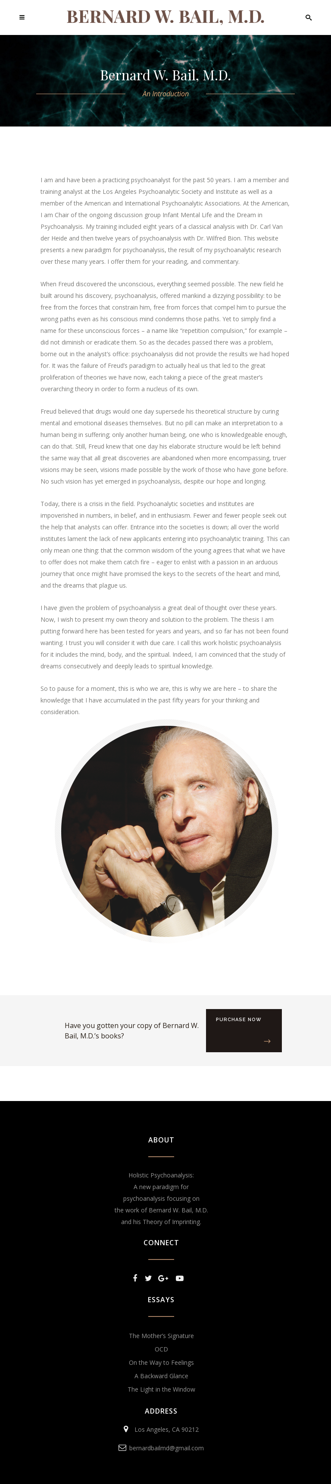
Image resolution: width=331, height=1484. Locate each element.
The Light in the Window (161, 1389)
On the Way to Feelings (161, 1362)
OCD (161, 1349)
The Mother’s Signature (161, 1336)
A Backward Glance (161, 1376)
